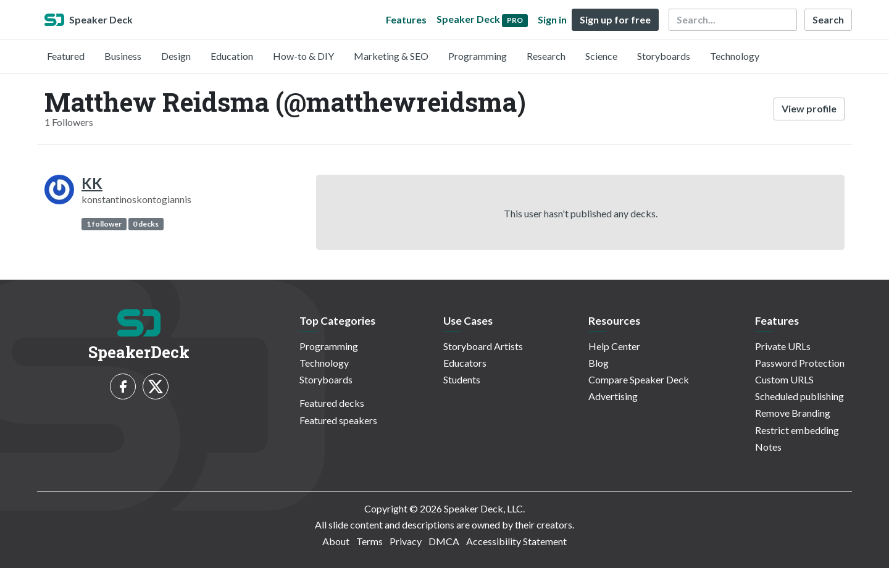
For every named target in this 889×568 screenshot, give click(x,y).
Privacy (406, 541)
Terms (369, 541)
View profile (809, 108)
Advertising (613, 396)
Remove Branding (792, 413)
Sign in (552, 19)
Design (176, 56)
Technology (734, 56)
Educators (464, 363)
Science (601, 56)
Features (406, 19)
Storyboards (663, 56)
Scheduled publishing (799, 396)
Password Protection (800, 363)
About (335, 541)
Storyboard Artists (483, 346)
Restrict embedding (797, 430)
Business (122, 56)
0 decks (146, 223)
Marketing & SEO (391, 56)
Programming (477, 56)
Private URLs (783, 346)
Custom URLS (784, 379)
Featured (66, 56)
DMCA (443, 541)
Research (546, 56)
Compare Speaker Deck (638, 379)
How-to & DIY (303, 56)
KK (91, 183)
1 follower (104, 223)
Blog (598, 363)
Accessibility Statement (516, 541)
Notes (768, 447)
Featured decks (331, 403)
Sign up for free (615, 19)
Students (461, 379)
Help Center (614, 346)
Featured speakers (338, 420)
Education (232, 56)
